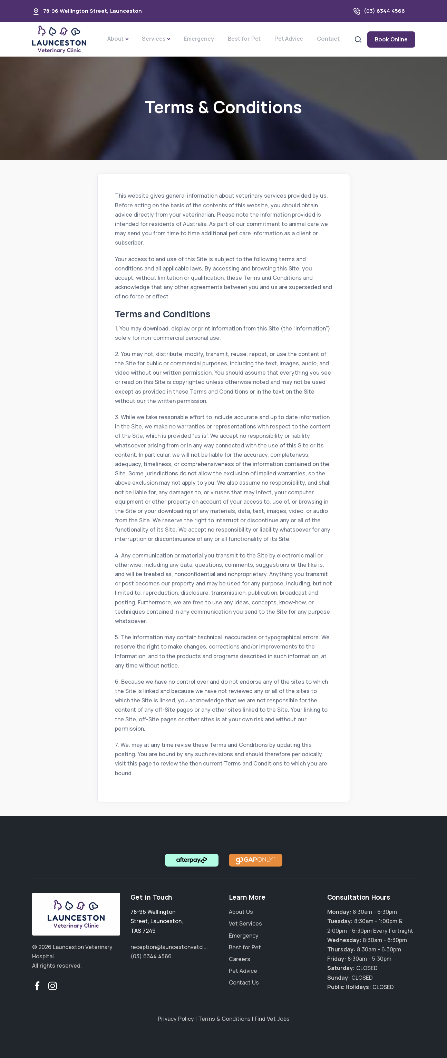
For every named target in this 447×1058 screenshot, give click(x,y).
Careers (239, 959)
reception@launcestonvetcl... (169, 947)
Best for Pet (244, 38)
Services (153, 38)
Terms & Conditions (224, 1018)
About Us (241, 912)
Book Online (391, 39)
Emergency (199, 38)
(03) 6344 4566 (384, 10)
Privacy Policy (176, 1018)
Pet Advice (288, 38)
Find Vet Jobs (272, 1018)
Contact (328, 38)
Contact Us (244, 982)
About (115, 38)
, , (156, 921)
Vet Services (245, 923)
